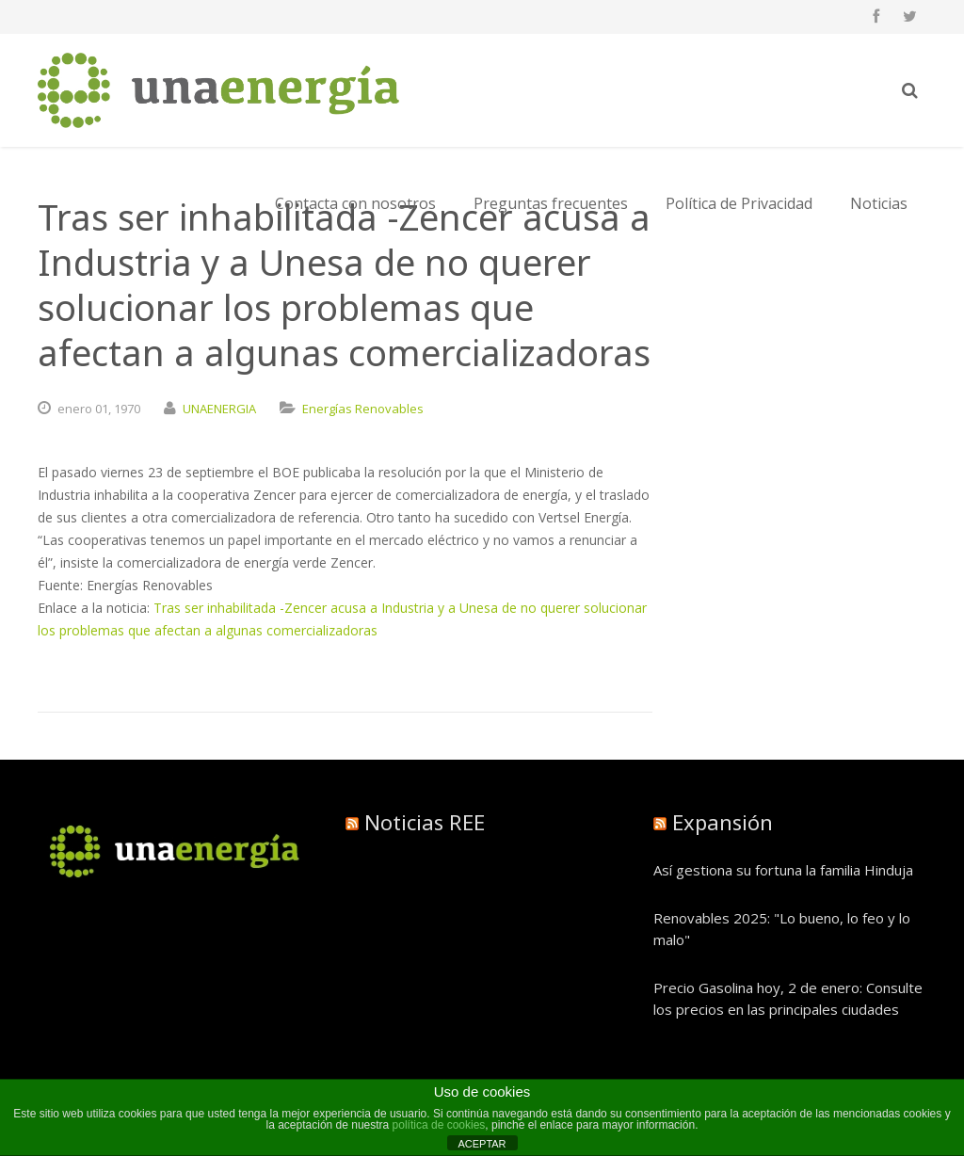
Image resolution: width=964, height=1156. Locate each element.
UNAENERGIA (219, 408)
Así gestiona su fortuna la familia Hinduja (783, 869)
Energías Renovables (363, 408)
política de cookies (439, 1125)
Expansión (722, 822)
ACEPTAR (482, 1143)
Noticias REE (424, 822)
